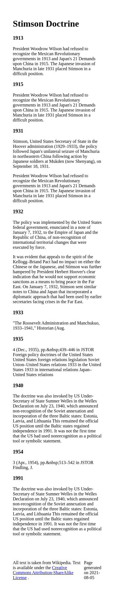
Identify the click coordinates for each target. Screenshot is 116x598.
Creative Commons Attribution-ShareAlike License (43, 572)
